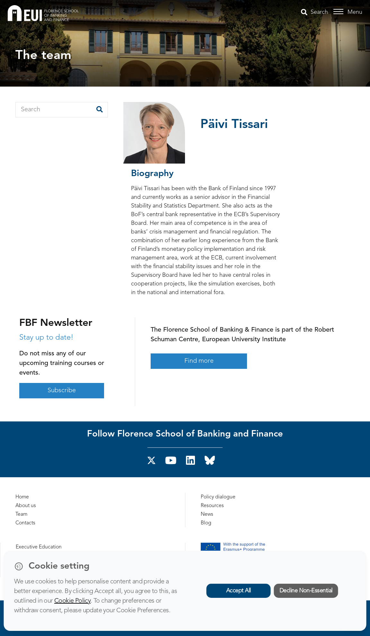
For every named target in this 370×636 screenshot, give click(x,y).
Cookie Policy (72, 601)
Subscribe (62, 390)
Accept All (238, 591)
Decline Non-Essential (305, 591)
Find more (199, 361)
